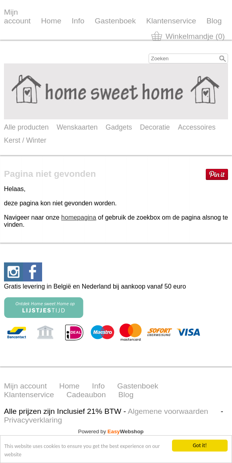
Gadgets (119, 127)
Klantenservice (171, 21)
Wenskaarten (76, 127)
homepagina (78, 217)
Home (51, 21)
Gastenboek (115, 21)
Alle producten (26, 127)
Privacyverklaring (33, 420)
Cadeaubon (86, 394)
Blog (214, 21)
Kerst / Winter (25, 140)
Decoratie (155, 127)
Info (78, 21)
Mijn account (17, 16)
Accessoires (197, 127)
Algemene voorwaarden (168, 411)
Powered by (111, 431)
